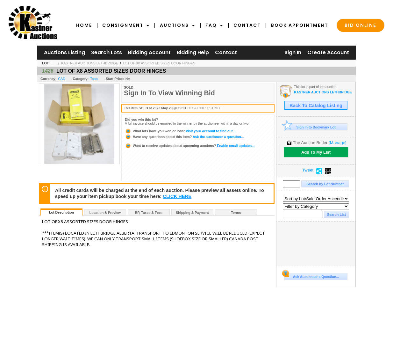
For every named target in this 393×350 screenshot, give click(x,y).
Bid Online (360, 25)
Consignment (126, 25)
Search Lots (106, 52)
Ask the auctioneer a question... (184, 137)
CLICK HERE (177, 196)
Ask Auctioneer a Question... (311, 276)
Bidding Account (149, 52)
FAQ (214, 25)
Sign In (292, 52)
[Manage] (337, 142)
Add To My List (316, 152)
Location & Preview (105, 213)
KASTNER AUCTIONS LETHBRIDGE (89, 63)
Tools (94, 79)
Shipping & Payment (192, 213)
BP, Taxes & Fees (149, 213)
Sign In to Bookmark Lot (310, 127)
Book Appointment (299, 25)
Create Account (328, 52)
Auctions (177, 25)
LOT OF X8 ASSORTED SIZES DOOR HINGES (159, 63)
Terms (236, 213)
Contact (247, 25)
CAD (61, 79)
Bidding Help (193, 52)
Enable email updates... (189, 146)
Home (84, 25)
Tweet (308, 170)
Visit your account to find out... (180, 131)
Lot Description (61, 212)
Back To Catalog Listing (315, 105)
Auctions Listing (64, 52)
